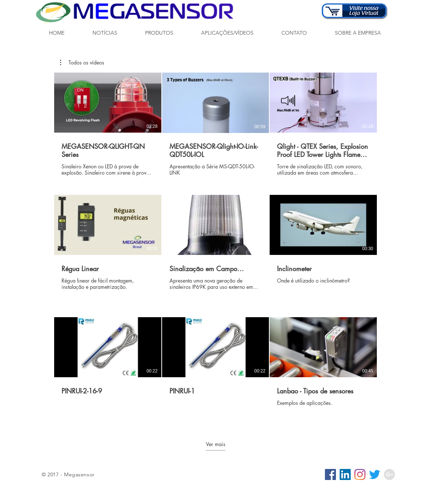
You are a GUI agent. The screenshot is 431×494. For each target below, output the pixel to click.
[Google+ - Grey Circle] (389, 474)
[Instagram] (359, 474)
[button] (159, 33)
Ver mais (215, 444)
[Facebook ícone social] (330, 474)
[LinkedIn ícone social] (345, 474)
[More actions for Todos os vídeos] (82, 63)
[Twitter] (374, 474)
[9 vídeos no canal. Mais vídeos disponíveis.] (215, 247)
